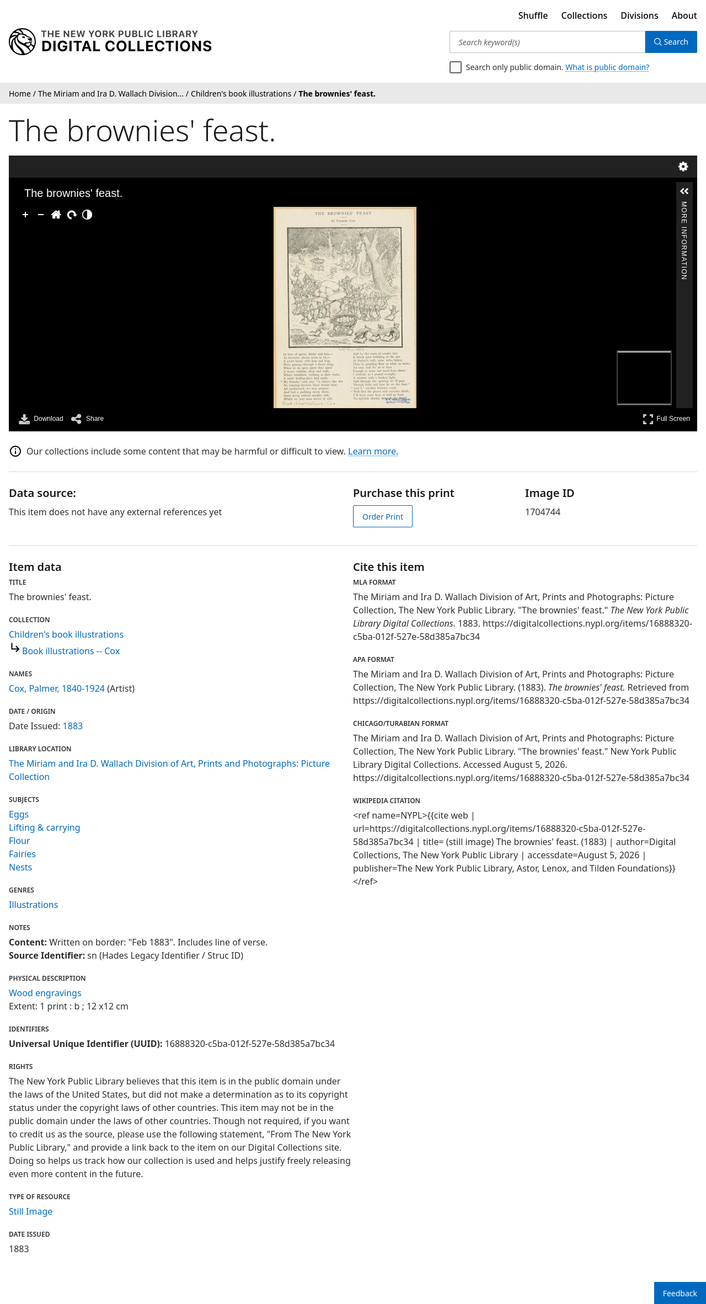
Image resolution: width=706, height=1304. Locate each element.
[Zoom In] (25, 214)
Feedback (680, 1293)
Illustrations (33, 905)
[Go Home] (56, 214)
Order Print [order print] (382, 516)
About (684, 15)
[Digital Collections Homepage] (110, 42)
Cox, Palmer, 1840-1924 (57, 688)
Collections (584, 15)
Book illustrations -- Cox (71, 651)
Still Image (30, 1211)
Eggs (19, 814)
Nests (20, 867)
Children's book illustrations (66, 634)
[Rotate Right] (71, 214)
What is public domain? (607, 67)
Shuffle (533, 15)
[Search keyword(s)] (547, 42)
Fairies (22, 854)
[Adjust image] (87, 214)
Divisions (639, 15)
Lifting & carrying (45, 827)
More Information (684, 206)
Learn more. (373, 451)
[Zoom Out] (41, 214)
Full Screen (666, 418)
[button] (684, 191)
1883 (73, 726)
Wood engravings (45, 993)
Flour (19, 841)
